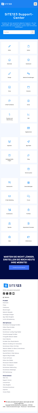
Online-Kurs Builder (8, 360)
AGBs (4, 406)
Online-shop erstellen (9, 327)
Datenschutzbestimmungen (13, 406)
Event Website (7, 339)
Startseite (5, 302)
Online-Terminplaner (8, 365)
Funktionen (6, 307)
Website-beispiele (7, 312)
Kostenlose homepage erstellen (11, 325)
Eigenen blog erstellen (9, 355)
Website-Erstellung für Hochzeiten (12, 343)
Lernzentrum (6, 382)
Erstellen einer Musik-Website (11, 341)
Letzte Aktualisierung (8, 319)
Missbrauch (24, 406)
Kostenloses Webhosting (9, 367)
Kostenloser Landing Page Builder (12, 332)
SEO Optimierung (7, 372)
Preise (4, 305)
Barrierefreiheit (31, 406)
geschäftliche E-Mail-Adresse (11, 353)
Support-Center (7, 380)
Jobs (7, 385)
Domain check (7, 329)
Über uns (5, 378)
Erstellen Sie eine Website (19, 267)
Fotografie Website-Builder (10, 336)
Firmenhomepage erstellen (10, 334)
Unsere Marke (6, 392)
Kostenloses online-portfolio (11, 346)
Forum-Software (7, 358)
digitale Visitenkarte (8, 351)
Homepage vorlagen (8, 314)
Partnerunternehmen (8, 387)
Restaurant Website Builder (10, 362)
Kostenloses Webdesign (9, 369)
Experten (5, 389)
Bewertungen (6, 310)
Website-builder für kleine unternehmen (14, 348)
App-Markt (8, 317)
